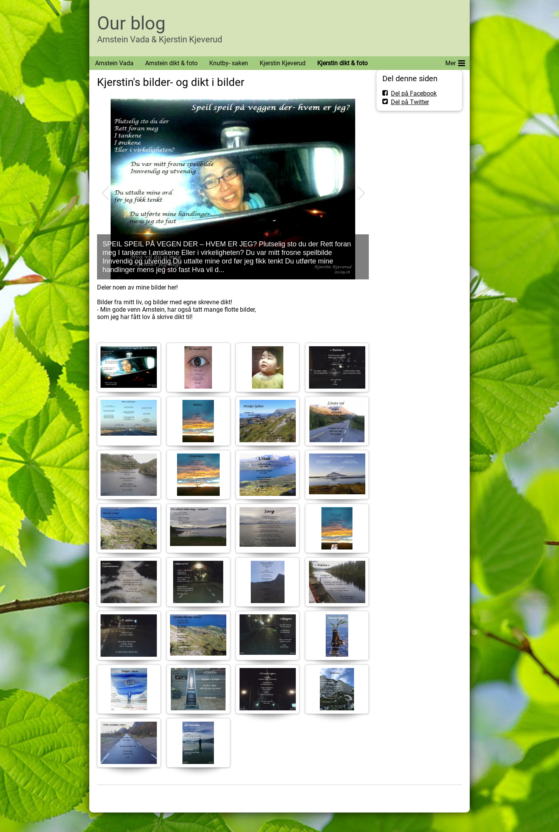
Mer (455, 61)
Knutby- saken (228, 63)
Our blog (131, 23)
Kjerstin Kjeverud (283, 63)
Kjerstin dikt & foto (342, 63)
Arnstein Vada (114, 63)
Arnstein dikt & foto (171, 63)
